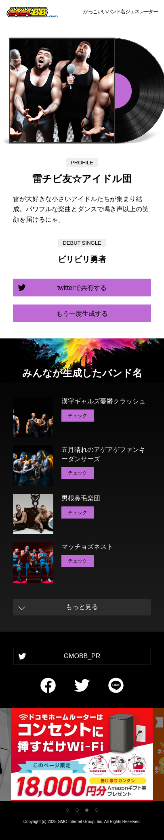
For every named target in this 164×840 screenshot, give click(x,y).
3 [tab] (87, 810)
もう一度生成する (82, 313)
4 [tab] (96, 810)
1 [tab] (67, 810)
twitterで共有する (82, 287)
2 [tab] (77, 810)
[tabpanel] (82, 756)
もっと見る (82, 606)
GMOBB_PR (82, 656)
